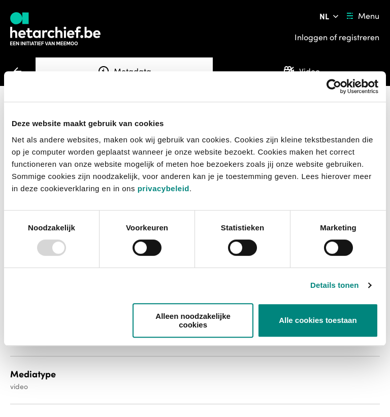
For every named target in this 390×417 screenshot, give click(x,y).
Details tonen (334, 285)
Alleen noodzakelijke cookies (193, 320)
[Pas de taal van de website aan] (330, 16)
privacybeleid (163, 188)
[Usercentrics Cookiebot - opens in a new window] (333, 86)
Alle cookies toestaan (317, 320)
